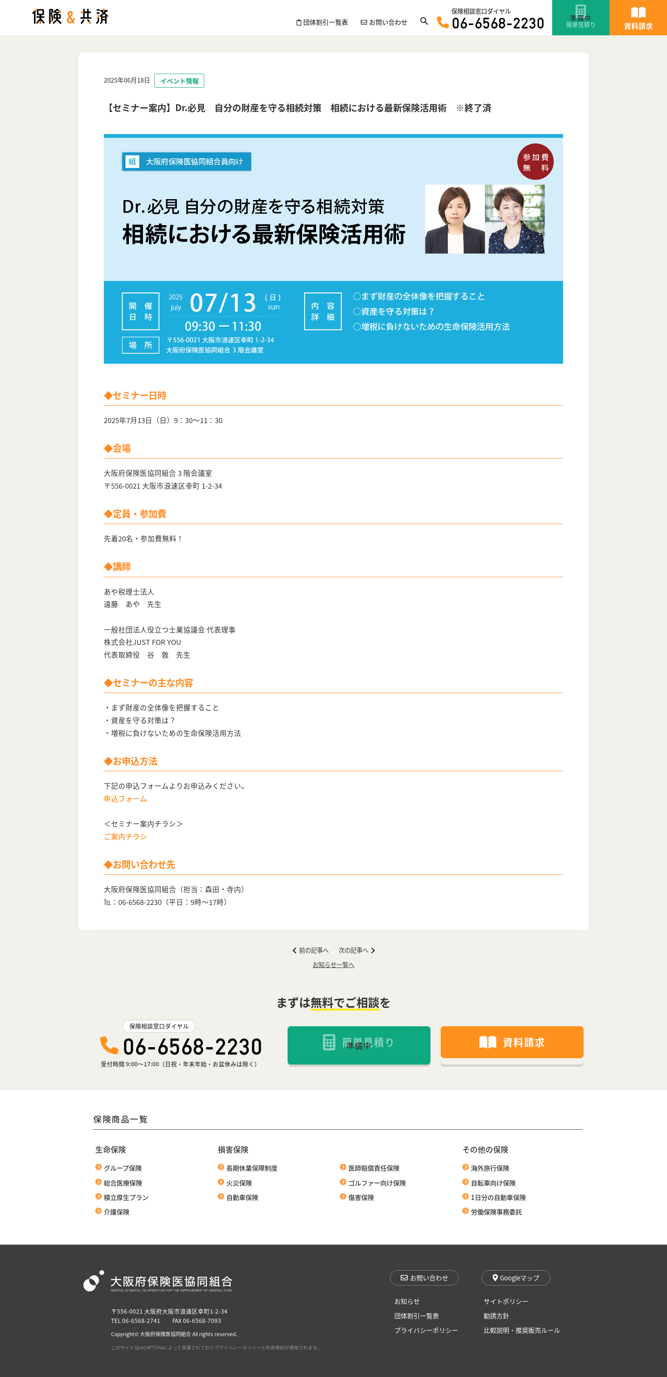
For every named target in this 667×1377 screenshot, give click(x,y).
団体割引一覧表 (416, 1315)
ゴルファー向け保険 (377, 1182)
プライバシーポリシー (426, 1329)
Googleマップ (516, 1277)
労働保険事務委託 (496, 1211)
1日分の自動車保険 (498, 1197)
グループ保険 (123, 1167)
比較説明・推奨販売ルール (522, 1329)
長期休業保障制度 (251, 1167)
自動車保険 (242, 1197)
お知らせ (407, 1301)
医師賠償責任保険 (373, 1167)
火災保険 (239, 1182)
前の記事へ (310, 949)
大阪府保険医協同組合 (165, 1333)
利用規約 (275, 1347)
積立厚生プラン (126, 1197)
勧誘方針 (496, 1315)
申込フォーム (125, 798)
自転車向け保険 (493, 1182)
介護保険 (116, 1211)
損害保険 (233, 1149)
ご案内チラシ (125, 836)
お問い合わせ (424, 1277)
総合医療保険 (123, 1182)
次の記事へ (357, 949)
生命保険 (110, 1149)
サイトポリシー (506, 1301)
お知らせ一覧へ (333, 964)
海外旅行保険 (490, 1167)
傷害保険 (361, 1197)
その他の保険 (485, 1149)
